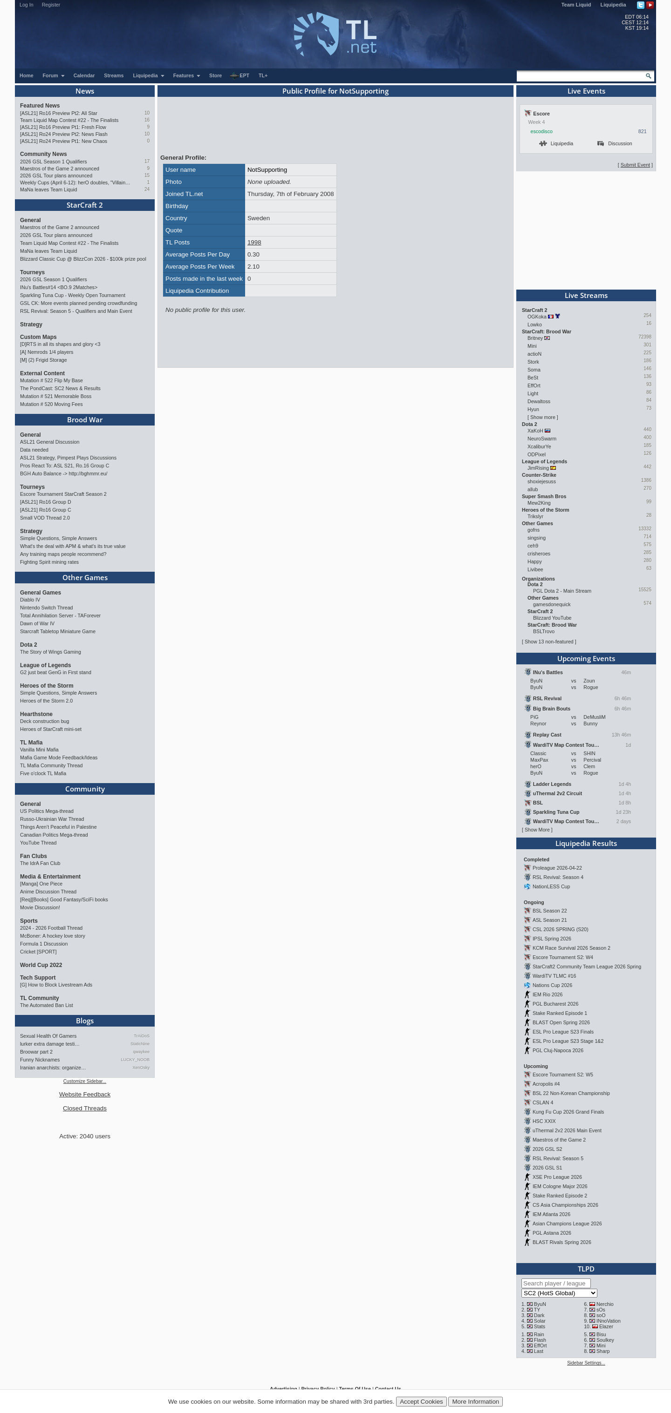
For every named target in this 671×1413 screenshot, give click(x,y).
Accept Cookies (421, 1401)
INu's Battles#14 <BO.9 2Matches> (58, 287)
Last (538, 1351)
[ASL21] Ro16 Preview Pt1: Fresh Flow (63, 127)
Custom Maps (38, 337)
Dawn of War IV (37, 623)
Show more (542, 417)
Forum (54, 75)
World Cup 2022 (41, 965)
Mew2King (539, 503)
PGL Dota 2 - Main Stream (562, 591)
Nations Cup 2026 (552, 985)
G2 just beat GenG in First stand (55, 672)
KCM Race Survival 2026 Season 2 (571, 948)
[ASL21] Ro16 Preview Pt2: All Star (58, 113)
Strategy (31, 324)
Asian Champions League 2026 (567, 1223)
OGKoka (537, 316)
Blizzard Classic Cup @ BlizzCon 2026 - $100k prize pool (83, 259)
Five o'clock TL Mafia (43, 773)
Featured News (40, 105)
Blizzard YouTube (552, 618)
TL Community (39, 998)
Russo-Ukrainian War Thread (52, 819)
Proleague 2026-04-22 (557, 868)
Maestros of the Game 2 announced (59, 168)
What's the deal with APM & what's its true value (73, 546)
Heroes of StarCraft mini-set (51, 729)
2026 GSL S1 (547, 1167)
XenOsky (141, 1067)
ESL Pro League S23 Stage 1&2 (568, 1041)
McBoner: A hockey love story (52, 936)
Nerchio (605, 1304)
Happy (534, 561)
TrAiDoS (142, 1036)
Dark (539, 1315)
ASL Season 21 (550, 920)
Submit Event (635, 165)
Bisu (601, 1334)
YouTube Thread (38, 842)
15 (147, 175)
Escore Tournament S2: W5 (563, 1074)
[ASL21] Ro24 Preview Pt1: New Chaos (63, 141)
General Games (40, 592)
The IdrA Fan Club (40, 863)
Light (532, 393)
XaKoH (535, 430)
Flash (540, 1340)
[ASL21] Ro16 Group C (45, 510)
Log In (27, 4)
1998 (254, 242)
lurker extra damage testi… (50, 1044)
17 (147, 161)
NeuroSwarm (541, 438)
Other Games (85, 577)
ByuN (540, 1304)
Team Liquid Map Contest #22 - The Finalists (69, 120)
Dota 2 (28, 645)
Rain (539, 1334)
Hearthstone (36, 714)
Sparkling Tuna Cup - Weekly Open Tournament (72, 295)
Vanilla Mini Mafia (39, 749)
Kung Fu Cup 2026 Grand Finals (568, 1112)
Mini (532, 346)
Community (85, 788)
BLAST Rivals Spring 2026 (562, 1242)
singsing (536, 538)
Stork (533, 362)
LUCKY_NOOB (135, 1059)
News (84, 90)
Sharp (602, 1351)
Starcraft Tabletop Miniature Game (58, 631)
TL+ (263, 75)
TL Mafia (31, 742)
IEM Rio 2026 (548, 994)
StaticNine (140, 1043)
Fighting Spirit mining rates (49, 562)
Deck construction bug (44, 721)
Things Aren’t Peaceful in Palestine (58, 827)
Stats (539, 1326)
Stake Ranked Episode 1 (560, 1013)
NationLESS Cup (551, 886)
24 (147, 189)
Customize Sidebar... (84, 1081)
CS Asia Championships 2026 (565, 1205)
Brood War (85, 419)
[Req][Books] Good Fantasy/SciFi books (64, 899)
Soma (534, 369)
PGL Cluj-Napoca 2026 (558, 1050)
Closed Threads (85, 1108)
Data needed (34, 450)
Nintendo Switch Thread (46, 607)
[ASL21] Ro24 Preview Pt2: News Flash (64, 134)
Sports (29, 921)
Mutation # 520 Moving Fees (51, 404)
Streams (113, 75)
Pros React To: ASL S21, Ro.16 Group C (64, 465)
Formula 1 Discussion (44, 944)
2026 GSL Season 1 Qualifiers (53, 161)
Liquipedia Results (586, 843)
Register (51, 4)
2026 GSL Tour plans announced (56, 175)
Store (215, 75)
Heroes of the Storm (47, 686)
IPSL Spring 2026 (552, 938)
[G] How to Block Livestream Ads (56, 984)
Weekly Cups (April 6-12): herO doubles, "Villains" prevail (75, 182)
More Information (475, 1401)
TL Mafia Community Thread (51, 765)
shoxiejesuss (541, 481)
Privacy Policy (318, 1389)
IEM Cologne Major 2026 (560, 1186)
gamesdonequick (552, 604)
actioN (534, 354)
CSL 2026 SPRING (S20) (561, 929)
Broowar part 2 (36, 1052)
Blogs (85, 1020)
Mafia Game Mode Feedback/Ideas (58, 757)
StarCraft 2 (85, 205)
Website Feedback (84, 1094)
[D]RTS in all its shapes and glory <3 (60, 344)
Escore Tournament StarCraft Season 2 (63, 494)
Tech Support (37, 977)
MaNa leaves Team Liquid (48, 189)
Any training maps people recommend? (63, 554)
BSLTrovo (544, 631)
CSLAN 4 (543, 1102)
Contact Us (388, 1389)
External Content (42, 373)
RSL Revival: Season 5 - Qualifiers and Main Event (76, 311)
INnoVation (608, 1321)
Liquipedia (613, 4)
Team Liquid (576, 4)
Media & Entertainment (50, 876)
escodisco (542, 131)
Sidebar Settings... (586, 1363)
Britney (535, 338)
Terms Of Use (355, 1389)
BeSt (532, 377)
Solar (540, 1321)
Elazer (606, 1326)
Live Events (586, 90)
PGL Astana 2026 (552, 1233)
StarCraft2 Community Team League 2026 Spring (587, 966)
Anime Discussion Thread (48, 891)
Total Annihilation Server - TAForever (60, 615)
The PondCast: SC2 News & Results (60, 388)
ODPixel (536, 454)
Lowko (534, 324)
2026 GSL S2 (547, 1149)
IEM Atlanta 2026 (551, 1214)
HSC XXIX (544, 1121)
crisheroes (538, 553)
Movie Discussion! (40, 907)
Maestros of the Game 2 (559, 1140)
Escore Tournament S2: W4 (563, 957)
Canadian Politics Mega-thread (54, 835)
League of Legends (45, 665)
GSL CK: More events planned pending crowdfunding (78, 303)
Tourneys (32, 272)
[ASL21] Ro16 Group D (45, 502)
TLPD (586, 1268)
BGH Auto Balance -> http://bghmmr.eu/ (63, 473)
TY (537, 1309)
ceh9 (532, 545)
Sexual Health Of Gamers (48, 1036)
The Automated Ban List (46, 1005)
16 (147, 119)
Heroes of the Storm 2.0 (46, 700)
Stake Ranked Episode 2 (560, 1195)
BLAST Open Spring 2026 (561, 1022)
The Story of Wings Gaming (50, 652)
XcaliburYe (539, 446)
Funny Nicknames (40, 1059)
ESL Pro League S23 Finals (563, 1031)
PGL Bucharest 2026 (556, 1004)
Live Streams (586, 295)
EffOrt (534, 385)
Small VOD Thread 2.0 (45, 518)
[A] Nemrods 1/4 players (46, 352)
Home (27, 75)
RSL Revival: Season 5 (558, 1158)
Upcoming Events (586, 658)
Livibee (535, 569)
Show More (537, 829)
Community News (43, 154)
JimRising (538, 468)
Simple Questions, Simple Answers (58, 538)
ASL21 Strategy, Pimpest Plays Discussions (68, 457)
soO (601, 1315)
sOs (600, 1309)
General (30, 220)
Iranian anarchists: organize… (53, 1067)
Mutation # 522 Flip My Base (51, 380)
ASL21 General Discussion (49, 442)
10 (147, 112)
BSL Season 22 (550, 910)
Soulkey (605, 1340)
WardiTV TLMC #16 (554, 976)
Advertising (283, 1389)
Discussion (614, 143)
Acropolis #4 (546, 1084)
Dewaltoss (538, 401)
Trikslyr (535, 516)
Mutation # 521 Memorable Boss (55, 396)
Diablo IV (30, 599)
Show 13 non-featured (549, 641)
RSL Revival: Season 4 (558, 877)
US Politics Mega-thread (47, 811)
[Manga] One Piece (41, 883)
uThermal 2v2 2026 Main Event (567, 1130)
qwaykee (141, 1051)
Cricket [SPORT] (38, 951)
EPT (239, 76)
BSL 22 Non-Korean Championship (571, 1093)
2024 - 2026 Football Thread (51, 928)
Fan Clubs (33, 856)
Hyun (533, 409)
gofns (533, 530)
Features (187, 75)
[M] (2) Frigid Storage (43, 360)
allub (532, 489)
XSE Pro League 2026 (557, 1177)
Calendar (84, 75)
